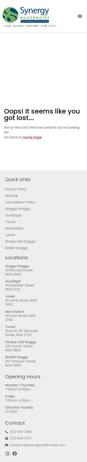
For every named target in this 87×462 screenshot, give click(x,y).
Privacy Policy (16, 189)
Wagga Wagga (17, 208)
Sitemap (11, 195)
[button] (80, 16)
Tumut (52, 25)
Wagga (7, 25)
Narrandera (32, 25)
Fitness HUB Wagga (20, 241)
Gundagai (18, 25)
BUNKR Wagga (16, 248)
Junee (43, 25)
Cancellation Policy (20, 202)
